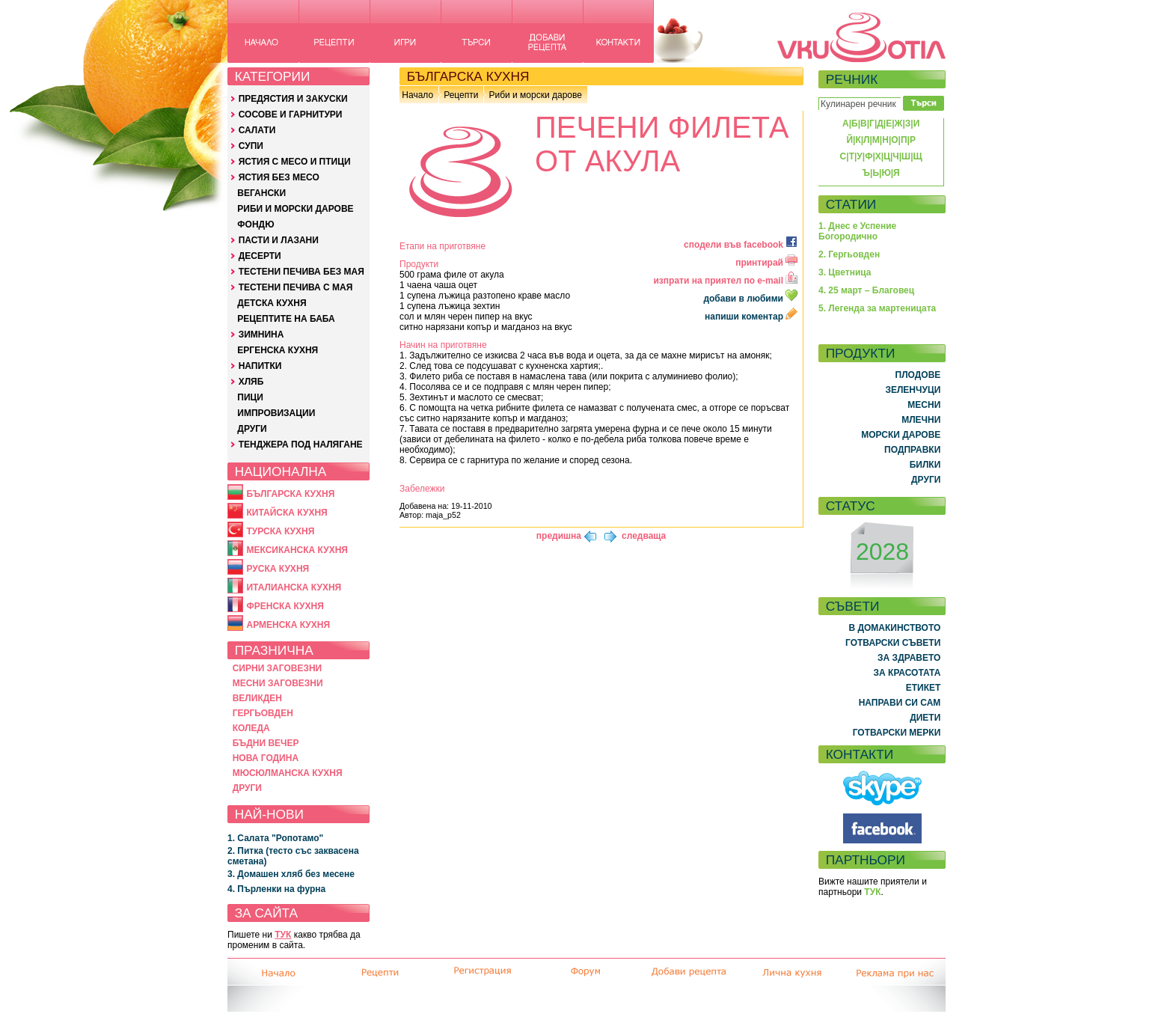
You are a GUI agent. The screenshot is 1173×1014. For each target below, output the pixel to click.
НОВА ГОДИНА (265, 758)
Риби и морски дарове (535, 95)
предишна (558, 536)
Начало (417, 95)
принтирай (766, 262)
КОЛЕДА (251, 728)
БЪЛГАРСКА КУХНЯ (290, 494)
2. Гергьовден (849, 254)
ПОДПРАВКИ (912, 450)
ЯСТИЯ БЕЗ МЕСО (279, 177)
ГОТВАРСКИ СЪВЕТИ (892, 643)
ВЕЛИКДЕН (257, 698)
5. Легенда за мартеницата (877, 308)
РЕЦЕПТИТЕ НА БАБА (285, 319)
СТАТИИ (851, 204)
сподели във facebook (740, 244)
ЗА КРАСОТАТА (907, 673)
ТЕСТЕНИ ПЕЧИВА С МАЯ (296, 287)
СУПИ (251, 146)
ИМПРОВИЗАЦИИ (276, 413)
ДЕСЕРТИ (260, 256)
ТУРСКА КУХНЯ (280, 531)
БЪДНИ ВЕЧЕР (266, 743)
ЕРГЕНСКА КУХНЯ (277, 350)
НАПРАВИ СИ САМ (900, 702)
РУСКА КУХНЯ (277, 568)
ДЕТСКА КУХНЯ (271, 303)
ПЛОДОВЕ (918, 375)
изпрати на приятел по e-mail (725, 280)
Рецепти (461, 95)
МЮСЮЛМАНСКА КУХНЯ (288, 773)
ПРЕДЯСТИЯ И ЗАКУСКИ (293, 99)
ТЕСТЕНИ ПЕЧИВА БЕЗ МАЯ (301, 271)
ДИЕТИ (925, 717)
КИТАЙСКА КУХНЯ (286, 512)
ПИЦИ (250, 397)
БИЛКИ (925, 464)
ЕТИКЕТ (923, 687)
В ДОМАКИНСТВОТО (894, 628)
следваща (644, 536)
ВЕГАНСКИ (261, 193)
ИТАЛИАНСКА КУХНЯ (293, 587)
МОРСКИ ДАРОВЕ (900, 435)
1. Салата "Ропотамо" (275, 838)
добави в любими (751, 298)
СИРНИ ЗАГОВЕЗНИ (277, 668)
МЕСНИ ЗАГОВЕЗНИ (278, 683)
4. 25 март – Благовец (866, 290)
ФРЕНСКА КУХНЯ (284, 606)
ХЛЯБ (251, 381)
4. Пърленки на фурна (276, 889)
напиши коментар (751, 316)
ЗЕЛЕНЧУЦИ (912, 390)
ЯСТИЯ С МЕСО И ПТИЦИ (295, 161)
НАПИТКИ (260, 366)
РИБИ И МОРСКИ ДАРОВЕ (295, 209)
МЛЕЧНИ (920, 420)
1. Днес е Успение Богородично (857, 231)
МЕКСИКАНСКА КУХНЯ (297, 550)
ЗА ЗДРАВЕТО (909, 658)
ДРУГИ (251, 429)
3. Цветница (845, 272)
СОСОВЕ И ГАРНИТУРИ (291, 114)
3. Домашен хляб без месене (291, 874)
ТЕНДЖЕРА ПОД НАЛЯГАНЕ (301, 444)
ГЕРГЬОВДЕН (263, 713)
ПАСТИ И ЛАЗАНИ (279, 240)
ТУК (283, 934)
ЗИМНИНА (261, 334)
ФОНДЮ (255, 224)
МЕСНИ (923, 405)
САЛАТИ (257, 130)
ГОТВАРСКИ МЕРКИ (897, 732)
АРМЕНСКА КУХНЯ (288, 625)
